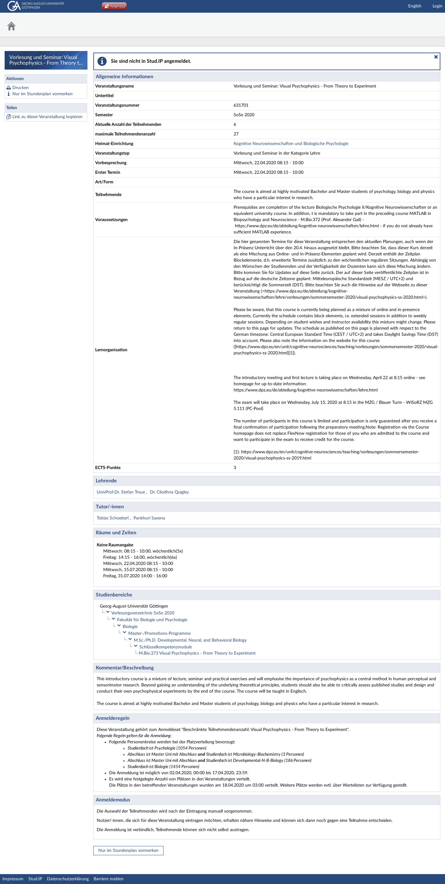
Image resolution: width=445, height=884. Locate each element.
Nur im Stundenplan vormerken (42, 94)
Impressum (12, 879)
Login (438, 6)
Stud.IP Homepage (425, 24)
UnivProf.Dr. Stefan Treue (121, 492)
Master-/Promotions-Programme (159, 633)
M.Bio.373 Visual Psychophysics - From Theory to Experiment (197, 653)
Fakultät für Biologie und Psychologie (152, 620)
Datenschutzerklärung (68, 879)
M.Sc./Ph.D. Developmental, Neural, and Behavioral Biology (190, 640)
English (415, 6)
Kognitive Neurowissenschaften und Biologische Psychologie (291, 144)
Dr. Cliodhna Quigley (169, 492)
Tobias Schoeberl (113, 518)
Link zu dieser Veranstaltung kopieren (47, 117)
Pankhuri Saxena (149, 518)
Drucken (20, 88)
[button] (436, 56)
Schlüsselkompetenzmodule (165, 647)
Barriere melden (109, 879)
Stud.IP (35, 879)
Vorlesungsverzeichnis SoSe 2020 (142, 613)
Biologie (130, 627)
